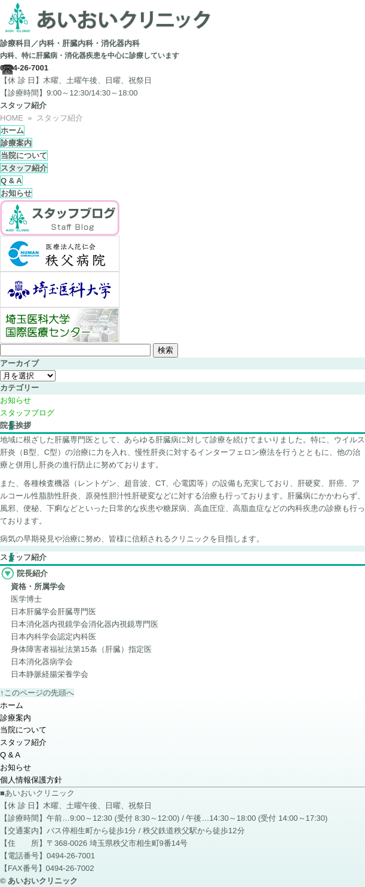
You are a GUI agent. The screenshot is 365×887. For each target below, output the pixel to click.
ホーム (12, 130)
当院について (24, 155)
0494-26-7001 (24, 67)
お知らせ (16, 193)
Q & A (11, 180)
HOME (11, 117)
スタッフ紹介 (24, 168)
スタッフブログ (27, 412)
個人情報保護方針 (31, 779)
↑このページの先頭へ (37, 692)
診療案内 (16, 142)
